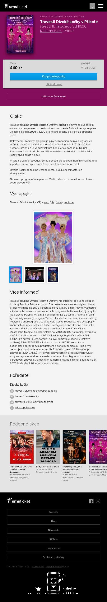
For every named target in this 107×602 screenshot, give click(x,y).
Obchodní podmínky (53, 557)
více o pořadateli (25, 407)
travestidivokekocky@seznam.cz (34, 402)
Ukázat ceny (54, 84)
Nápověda (53, 530)
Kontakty (53, 512)
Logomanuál (53, 548)
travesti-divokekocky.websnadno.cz (36, 390)
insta (59, 202)
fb (52, 202)
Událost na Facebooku (54, 96)
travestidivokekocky (27, 396)
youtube (69, 202)
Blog (53, 521)
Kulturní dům (51, 31)
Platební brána (53, 566)
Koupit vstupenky (53, 76)
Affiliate (53, 539)
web (46, 202)
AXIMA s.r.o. (38, 566)
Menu (100, 6)
